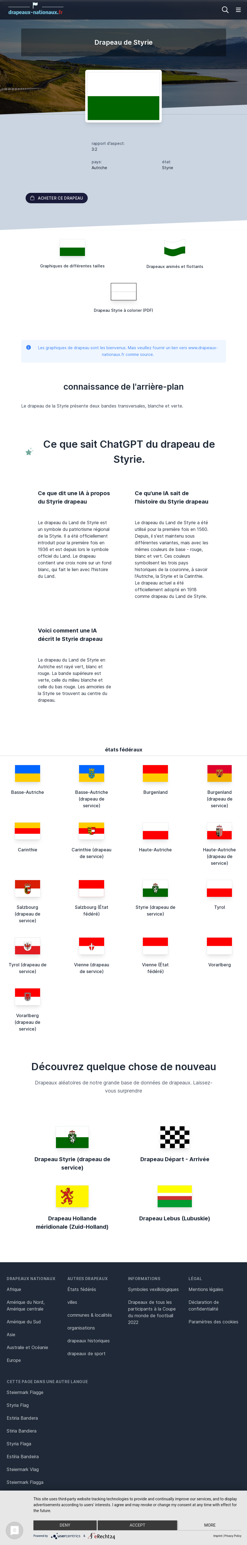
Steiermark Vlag (23, 1469)
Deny (64, 1525)
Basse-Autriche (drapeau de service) (91, 798)
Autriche (99, 167)
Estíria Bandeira (23, 1456)
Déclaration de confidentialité (204, 1305)
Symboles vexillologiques (153, 1289)
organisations (81, 1328)
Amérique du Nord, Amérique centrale (26, 1305)
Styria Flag (18, 1405)
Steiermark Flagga (25, 1482)
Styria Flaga (19, 1443)
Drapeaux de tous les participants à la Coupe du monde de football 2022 (152, 1312)
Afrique (14, 1289)
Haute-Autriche (155, 849)
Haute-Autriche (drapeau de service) (219, 856)
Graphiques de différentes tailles (72, 266)
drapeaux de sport (86, 1353)
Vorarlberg (219, 964)
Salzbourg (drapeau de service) (27, 913)
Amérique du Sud (24, 1321)
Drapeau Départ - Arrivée (174, 1159)
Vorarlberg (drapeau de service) (27, 1022)
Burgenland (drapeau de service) (220, 798)
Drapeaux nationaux (31, 1278)
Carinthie (27, 849)
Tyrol (219, 907)
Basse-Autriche (27, 792)
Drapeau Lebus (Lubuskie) (174, 1218)
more (210, 1525)
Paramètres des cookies (213, 1321)
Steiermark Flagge (25, 1392)
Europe (14, 1360)
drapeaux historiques (88, 1340)
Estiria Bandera (22, 1418)
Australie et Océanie (27, 1347)
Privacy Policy (232, 1535)
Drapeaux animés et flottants (174, 266)
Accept (137, 1525)
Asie (11, 1334)
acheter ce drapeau (56, 198)
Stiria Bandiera (21, 1431)
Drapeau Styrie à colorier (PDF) (123, 310)
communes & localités (89, 1315)
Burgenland (155, 792)
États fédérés (81, 1289)
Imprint (217, 1535)
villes (72, 1302)
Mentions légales (206, 1289)
